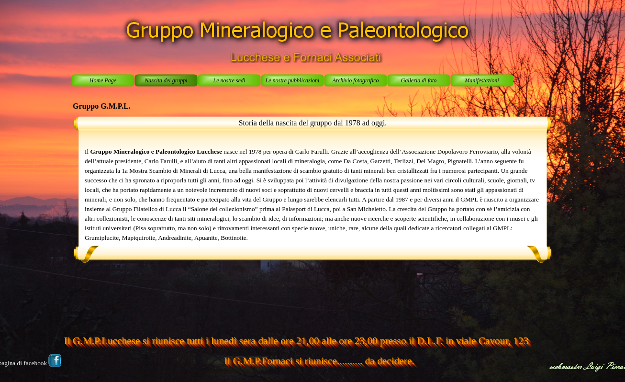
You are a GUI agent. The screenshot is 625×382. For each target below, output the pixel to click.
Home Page (102, 80)
